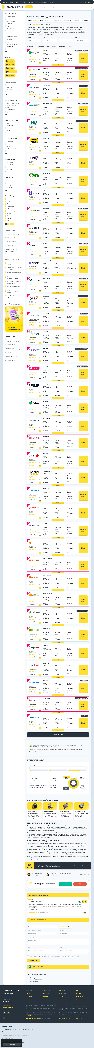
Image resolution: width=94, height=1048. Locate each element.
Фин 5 (44, 156)
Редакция (31, 2)
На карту (9, 39)
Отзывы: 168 (32, 237)
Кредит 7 (45, 348)
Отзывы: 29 (32, 569)
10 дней (9, 185)
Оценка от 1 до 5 (63, 924)
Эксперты (37, 2)
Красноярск (10, 215)
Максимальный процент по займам (14, 263)
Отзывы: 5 (31, 464)
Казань (8, 208)
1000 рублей (10, 164)
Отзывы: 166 (32, 674)
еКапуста (45, 50)
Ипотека (78, 993)
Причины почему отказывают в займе (12, 277)
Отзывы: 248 (32, 114)
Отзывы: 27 (32, 430)
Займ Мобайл (47, 191)
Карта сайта (79, 996)
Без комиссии (10, 141)
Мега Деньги (46, 296)
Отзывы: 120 (32, 289)
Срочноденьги (47, 384)
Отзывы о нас (44, 2)
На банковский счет (12, 44)
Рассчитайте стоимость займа (13, 328)
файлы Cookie (16, 1041)
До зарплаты (47, 698)
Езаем (44, 226)
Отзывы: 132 (32, 395)
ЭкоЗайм (45, 401)
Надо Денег (46, 121)
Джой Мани (46, 716)
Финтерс (45, 331)
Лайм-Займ (46, 628)
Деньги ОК (46, 313)
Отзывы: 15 (32, 499)
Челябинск (9, 213)
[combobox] (82, 40)
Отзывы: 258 (32, 79)
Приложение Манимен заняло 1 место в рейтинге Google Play (17, 1029)
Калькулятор (45, 996)
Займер (45, 611)
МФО (86, 7)
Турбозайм (46, 86)
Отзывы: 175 (32, 482)
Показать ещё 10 (58, 734)
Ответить (84, 912)
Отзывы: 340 (32, 219)
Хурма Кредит (47, 541)
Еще (6, 31)
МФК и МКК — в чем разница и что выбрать (15, 282)
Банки (81, 7)
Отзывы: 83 (32, 604)
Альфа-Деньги (47, 506)
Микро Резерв (47, 173)
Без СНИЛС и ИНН (12, 148)
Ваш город (62, 930)
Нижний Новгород (11, 211)
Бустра (45, 243)
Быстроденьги (47, 103)
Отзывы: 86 (32, 517)
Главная (29, 14)
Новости (17, 2)
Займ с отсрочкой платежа (36, 978)
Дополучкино (47, 558)
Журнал (12, 2)
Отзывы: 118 (32, 691)
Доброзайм (46, 645)
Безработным (10, 85)
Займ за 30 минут (33, 981)
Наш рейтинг (37, 1018)
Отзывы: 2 (31, 271)
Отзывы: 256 (32, 61)
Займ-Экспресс (47, 593)
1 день (8, 180)
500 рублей (10, 162)
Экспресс (9, 130)
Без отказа (10, 23)
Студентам (10, 89)
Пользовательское (83, 1017)
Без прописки (10, 151)
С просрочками (11, 109)
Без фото (9, 144)
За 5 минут (10, 125)
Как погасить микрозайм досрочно (13, 286)
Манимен (46, 208)
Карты (61, 990)
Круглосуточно (11, 26)
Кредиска (46, 680)
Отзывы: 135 (32, 709)
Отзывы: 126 (32, 132)
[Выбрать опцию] (58, 956)
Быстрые (9, 123)
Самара (9, 218)
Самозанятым (10, 92)
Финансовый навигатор (50, 261)
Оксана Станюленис (66, 873)
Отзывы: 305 (32, 621)
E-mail (35, 930)
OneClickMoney (47, 471)
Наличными (10, 46)
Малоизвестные (11, 21)
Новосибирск (10, 203)
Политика (66, 1017)
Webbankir (46, 68)
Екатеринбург (10, 206)
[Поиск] (91, 6)
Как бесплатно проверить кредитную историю (14, 272)
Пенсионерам (10, 87)
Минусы (61, 947)
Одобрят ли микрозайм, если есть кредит (15, 268)
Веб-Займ (10, 68)
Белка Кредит (47, 576)
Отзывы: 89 (32, 149)
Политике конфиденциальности (71, 956)
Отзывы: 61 (32, 167)
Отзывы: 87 (32, 587)
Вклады (61, 993)
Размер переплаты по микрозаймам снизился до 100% (16, 1035)
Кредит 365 (46, 453)
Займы (27, 990)
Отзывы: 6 (31, 447)
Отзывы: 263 (32, 96)
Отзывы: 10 (32, 307)
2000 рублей (10, 167)
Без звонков (10, 146)
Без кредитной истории (13, 103)
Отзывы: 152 (32, 359)
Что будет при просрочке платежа (13, 291)
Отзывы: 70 (32, 254)
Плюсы (29, 947)
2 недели (9, 187)
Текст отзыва (31, 937)
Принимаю (11, 1044)
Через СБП (10, 42)
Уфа (8, 220)
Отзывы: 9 (31, 184)
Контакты (51, 2)
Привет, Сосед (47, 138)
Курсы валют (5, 2)
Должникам (10, 112)
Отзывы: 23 (32, 202)
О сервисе (24, 2)
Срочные (9, 128)
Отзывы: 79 (32, 377)
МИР (8, 49)
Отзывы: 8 (31, 412)
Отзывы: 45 (32, 534)
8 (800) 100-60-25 (12, 990)
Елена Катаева (38, 873)
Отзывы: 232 (32, 727)
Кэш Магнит (46, 418)
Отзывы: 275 (32, 639)
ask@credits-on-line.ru (9, 1007)
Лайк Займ (46, 523)
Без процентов (11, 16)
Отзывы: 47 (32, 656)
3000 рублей (10, 169)
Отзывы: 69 (32, 342)
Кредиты (44, 990)
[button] (58, 65)
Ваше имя (30, 924)
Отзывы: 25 (32, 324)
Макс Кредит (47, 663)
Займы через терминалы (35, 979)
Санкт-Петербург (11, 201)
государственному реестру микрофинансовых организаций (60, 749)
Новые (9, 19)
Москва (9, 199)
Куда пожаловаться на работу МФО (13, 296)
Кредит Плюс (47, 278)
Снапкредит (46, 488)
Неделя (9, 183)
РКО (77, 990)
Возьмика (46, 436)
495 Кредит (46, 366)
